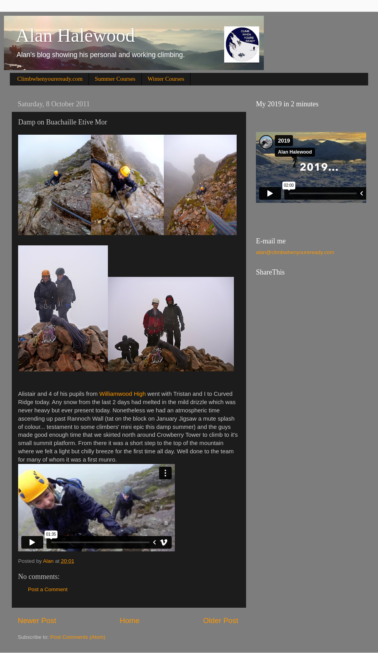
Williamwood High (122, 394)
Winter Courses (166, 79)
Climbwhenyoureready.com (50, 79)
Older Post (220, 620)
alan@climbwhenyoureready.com (295, 252)
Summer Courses (115, 79)
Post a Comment (48, 589)
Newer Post (37, 620)
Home (129, 620)
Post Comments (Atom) (78, 637)
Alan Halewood (75, 35)
